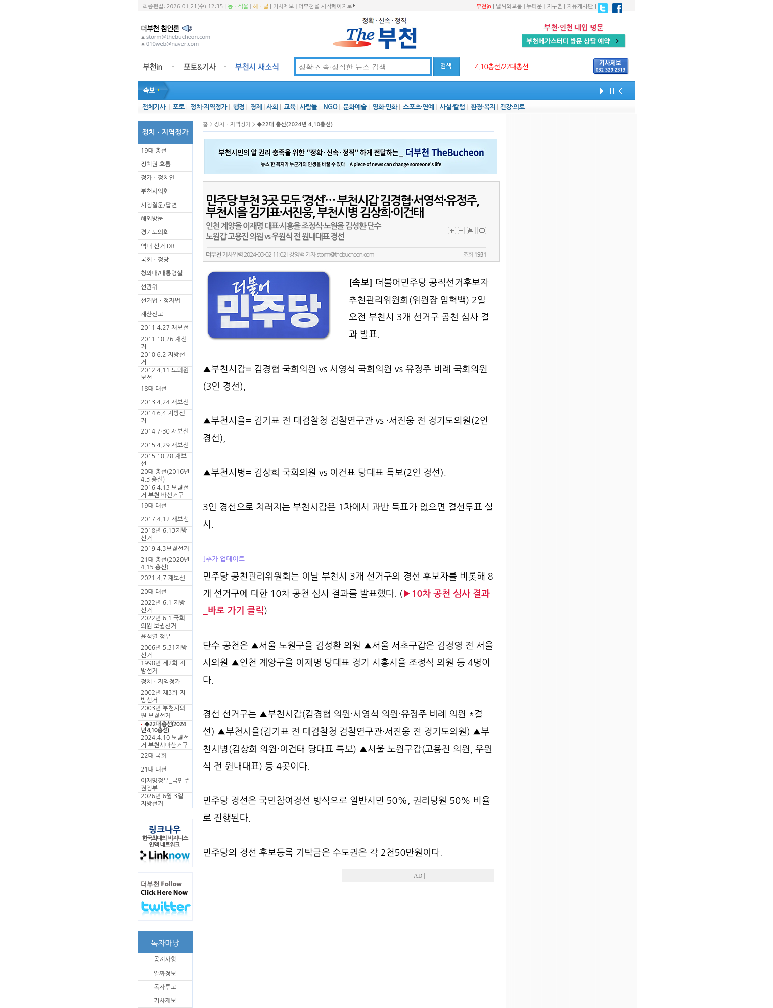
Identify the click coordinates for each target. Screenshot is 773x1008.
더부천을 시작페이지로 (326, 6)
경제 (256, 107)
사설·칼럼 (452, 107)
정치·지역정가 (208, 107)
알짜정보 (165, 974)
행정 (238, 107)
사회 (272, 107)
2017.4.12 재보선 (165, 519)
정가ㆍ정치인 (158, 178)
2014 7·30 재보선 (165, 431)
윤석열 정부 (156, 637)
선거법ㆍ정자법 (160, 301)
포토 (179, 107)
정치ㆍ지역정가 (160, 682)
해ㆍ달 (260, 6)
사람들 (308, 107)
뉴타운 (534, 6)
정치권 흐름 (156, 164)
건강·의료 (512, 107)
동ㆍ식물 (238, 6)
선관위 (149, 287)
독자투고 (165, 987)
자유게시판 (580, 6)
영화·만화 (384, 107)
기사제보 (283, 6)
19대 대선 (154, 506)
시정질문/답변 (159, 205)
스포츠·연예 (418, 107)
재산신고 (152, 314)
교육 (289, 107)
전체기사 (153, 107)
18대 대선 (154, 389)
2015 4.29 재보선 (165, 445)
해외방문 (152, 219)
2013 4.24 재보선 (165, 402)
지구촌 (554, 6)
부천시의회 (155, 191)
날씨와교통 (509, 6)
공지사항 (165, 959)
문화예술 (355, 107)
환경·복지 (483, 107)
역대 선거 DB (158, 246)
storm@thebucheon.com (345, 255)
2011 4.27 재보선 (165, 328)
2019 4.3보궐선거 (165, 549)
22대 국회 (154, 756)
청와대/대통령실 (162, 273)
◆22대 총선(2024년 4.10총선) (163, 727)
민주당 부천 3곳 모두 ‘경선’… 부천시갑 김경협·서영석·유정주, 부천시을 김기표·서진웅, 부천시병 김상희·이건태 (342, 207)
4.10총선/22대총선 (501, 66)
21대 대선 (154, 769)
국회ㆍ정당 (155, 260)
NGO (330, 107)
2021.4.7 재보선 (163, 578)
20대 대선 (154, 592)
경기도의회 (155, 232)
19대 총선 (154, 151)
